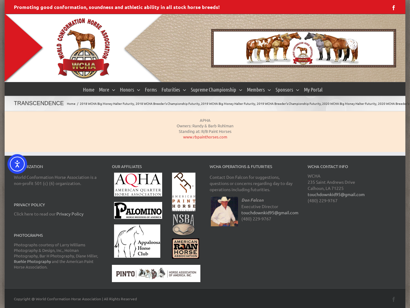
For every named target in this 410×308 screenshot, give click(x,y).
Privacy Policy (70, 213)
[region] (303, 48)
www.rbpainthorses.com (205, 136)
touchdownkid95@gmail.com (269, 212)
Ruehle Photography (32, 261)
